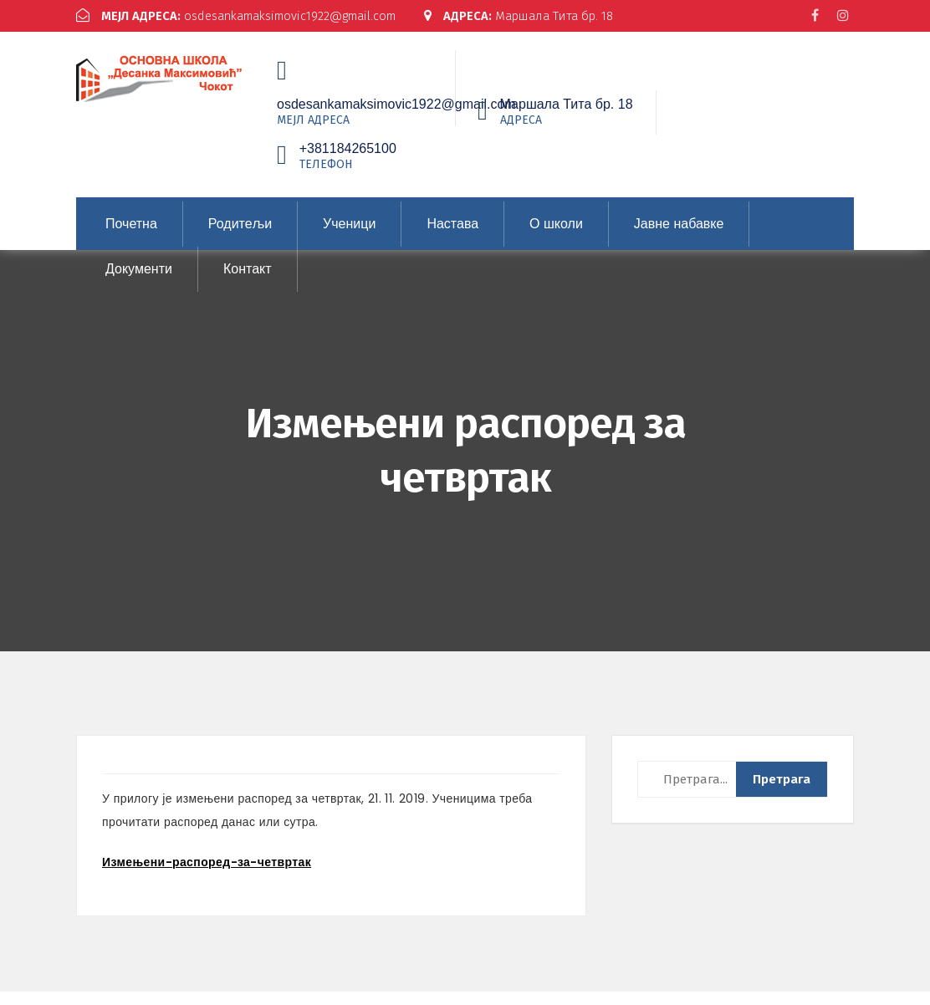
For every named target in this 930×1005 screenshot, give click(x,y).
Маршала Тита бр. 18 (174, 30)
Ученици (349, 237)
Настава (452, 237)
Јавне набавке (679, 237)
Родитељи (240, 237)
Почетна (131, 237)
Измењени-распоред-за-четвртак (206, 875)
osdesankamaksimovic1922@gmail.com (242, 15)
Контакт (247, 282)
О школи (556, 237)
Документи (138, 282)
